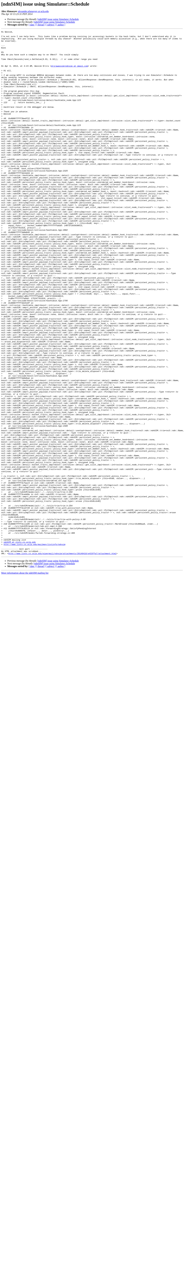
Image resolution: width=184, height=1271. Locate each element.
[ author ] (60, 24)
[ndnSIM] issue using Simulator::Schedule (58, 19)
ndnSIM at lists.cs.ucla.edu (20, 644)
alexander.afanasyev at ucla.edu (33, 11)
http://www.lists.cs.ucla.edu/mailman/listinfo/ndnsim (34, 647)
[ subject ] (51, 24)
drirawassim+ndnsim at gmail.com (69, 73)
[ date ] (32, 24)
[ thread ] (40, 24)
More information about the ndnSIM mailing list (24, 677)
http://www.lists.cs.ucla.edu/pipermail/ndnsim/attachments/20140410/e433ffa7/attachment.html (62, 658)
